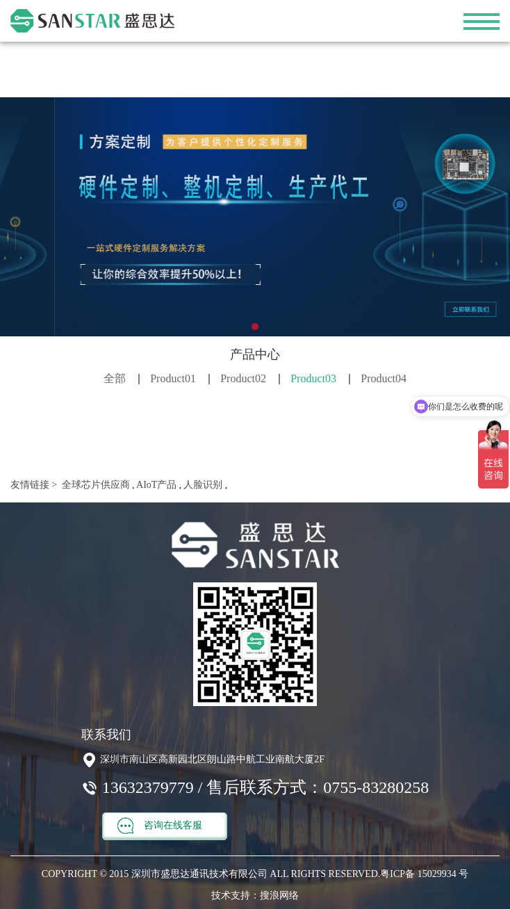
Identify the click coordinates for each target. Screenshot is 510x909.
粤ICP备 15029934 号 (424, 874)
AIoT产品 (155, 485)
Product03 (313, 378)
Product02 (243, 378)
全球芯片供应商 (94, 485)
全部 (115, 378)
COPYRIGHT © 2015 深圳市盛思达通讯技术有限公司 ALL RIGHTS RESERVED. (211, 874)
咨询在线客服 (160, 825)
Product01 (173, 378)
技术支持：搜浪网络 (255, 895)
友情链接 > (33, 485)
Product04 (383, 378)
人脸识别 (202, 485)
